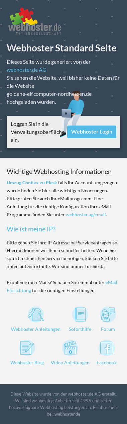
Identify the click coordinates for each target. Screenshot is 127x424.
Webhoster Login (91, 131)
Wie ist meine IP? (31, 229)
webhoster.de (67, 414)
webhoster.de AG (26, 69)
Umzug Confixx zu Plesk (32, 182)
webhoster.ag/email (86, 214)
